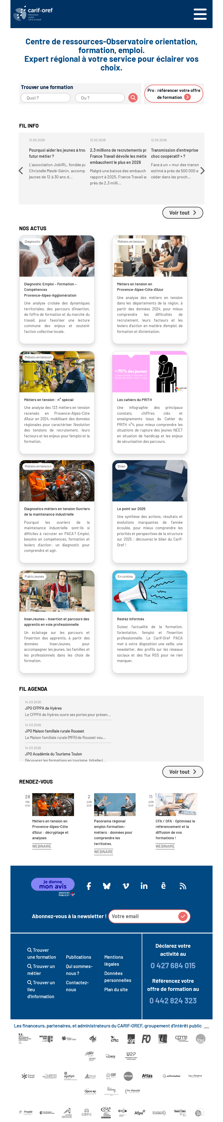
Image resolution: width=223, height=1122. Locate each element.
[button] (22, 171)
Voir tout (182, 212)
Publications (78, 957)
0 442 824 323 (173, 1000)
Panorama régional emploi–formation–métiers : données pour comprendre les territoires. (113, 832)
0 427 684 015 (172, 965)
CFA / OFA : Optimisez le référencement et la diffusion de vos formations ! (175, 829)
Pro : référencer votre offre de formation (174, 94)
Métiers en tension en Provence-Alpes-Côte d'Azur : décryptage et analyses (50, 829)
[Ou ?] (100, 97)
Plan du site (116, 989)
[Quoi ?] (46, 97)
